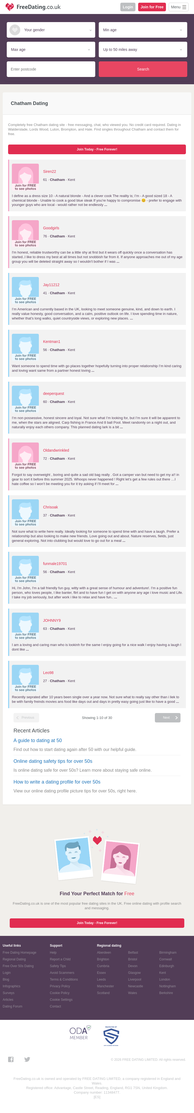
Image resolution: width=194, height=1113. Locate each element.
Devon (133, 966)
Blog (6, 979)
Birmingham (167, 952)
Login (128, 7)
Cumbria (103, 966)
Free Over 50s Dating (18, 966)
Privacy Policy (60, 986)
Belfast (133, 952)
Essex (101, 973)
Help (53, 952)
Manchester (105, 986)
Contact (55, 1006)
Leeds (101, 979)
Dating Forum (12, 1006)
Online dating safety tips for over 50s (52, 761)
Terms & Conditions (64, 979)
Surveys (8, 993)
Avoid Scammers (62, 973)
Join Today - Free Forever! (97, 149)
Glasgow (134, 973)
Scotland (103, 993)
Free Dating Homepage (19, 952)
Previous (28, 717)
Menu (176, 7)
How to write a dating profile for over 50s (56, 782)
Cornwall (165, 959)
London (164, 979)
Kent (162, 973)
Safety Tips (58, 966)
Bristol (132, 959)
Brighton (103, 959)
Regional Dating (14, 959)
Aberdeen (104, 952)
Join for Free (152, 7)
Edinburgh (166, 966)
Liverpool (134, 979)
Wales (132, 993)
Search (143, 69)
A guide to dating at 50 (37, 740)
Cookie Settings (61, 1000)
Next (166, 717)
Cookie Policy (60, 993)
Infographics (11, 986)
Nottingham (167, 986)
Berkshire (166, 993)
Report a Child (60, 959)
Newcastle (135, 986)
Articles (8, 1000)
